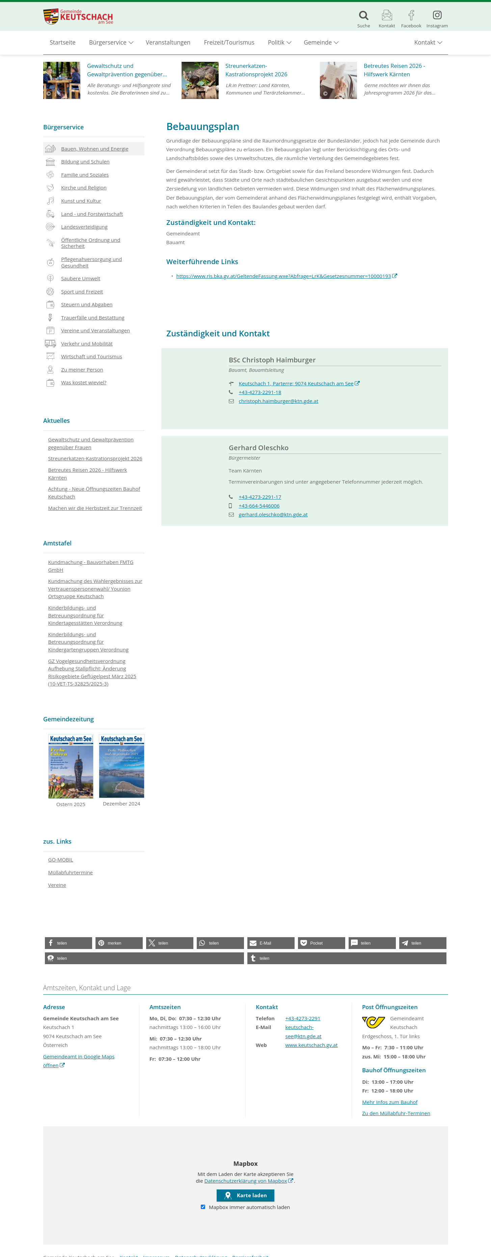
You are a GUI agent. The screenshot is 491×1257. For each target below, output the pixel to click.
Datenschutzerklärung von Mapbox (245, 1180)
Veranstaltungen (168, 44)
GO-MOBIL (60, 859)
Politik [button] (276, 44)
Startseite (63, 44)
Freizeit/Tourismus (229, 44)
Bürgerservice (63, 127)
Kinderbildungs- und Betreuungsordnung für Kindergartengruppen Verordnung (88, 642)
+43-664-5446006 (259, 505)
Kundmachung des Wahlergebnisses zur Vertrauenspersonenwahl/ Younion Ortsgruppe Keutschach (95, 588)
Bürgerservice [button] (108, 44)
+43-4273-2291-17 (260, 496)
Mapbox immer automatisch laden (245, 1207)
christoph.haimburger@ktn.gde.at (279, 400)
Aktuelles (56, 420)
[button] (68, 943)
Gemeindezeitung (68, 719)
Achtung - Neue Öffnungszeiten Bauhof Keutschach (94, 492)
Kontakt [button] (424, 44)
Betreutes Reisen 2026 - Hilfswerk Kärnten (87, 473)
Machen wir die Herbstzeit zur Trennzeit (95, 508)
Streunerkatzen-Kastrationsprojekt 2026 (95, 458)
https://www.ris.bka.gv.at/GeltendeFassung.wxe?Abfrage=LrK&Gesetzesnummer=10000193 (283, 276)
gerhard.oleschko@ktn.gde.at (273, 514)
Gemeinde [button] (318, 44)
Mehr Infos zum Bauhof (389, 1102)
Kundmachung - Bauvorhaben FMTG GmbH (91, 566)
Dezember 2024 (121, 770)
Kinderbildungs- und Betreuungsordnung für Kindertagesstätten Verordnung (85, 615)
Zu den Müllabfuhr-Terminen (396, 1113)
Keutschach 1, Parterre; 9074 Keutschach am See (296, 383)
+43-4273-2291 (303, 1018)
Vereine (57, 884)
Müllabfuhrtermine (70, 872)
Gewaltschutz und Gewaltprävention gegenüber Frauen (91, 443)
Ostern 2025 (71, 771)
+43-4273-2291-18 (260, 392)
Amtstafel (57, 543)
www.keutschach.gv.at (311, 1045)
